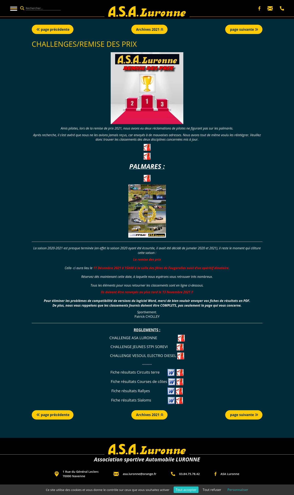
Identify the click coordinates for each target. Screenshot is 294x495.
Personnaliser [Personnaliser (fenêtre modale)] (237, 490)
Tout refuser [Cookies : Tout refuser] (212, 490)
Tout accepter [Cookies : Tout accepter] (186, 490)
